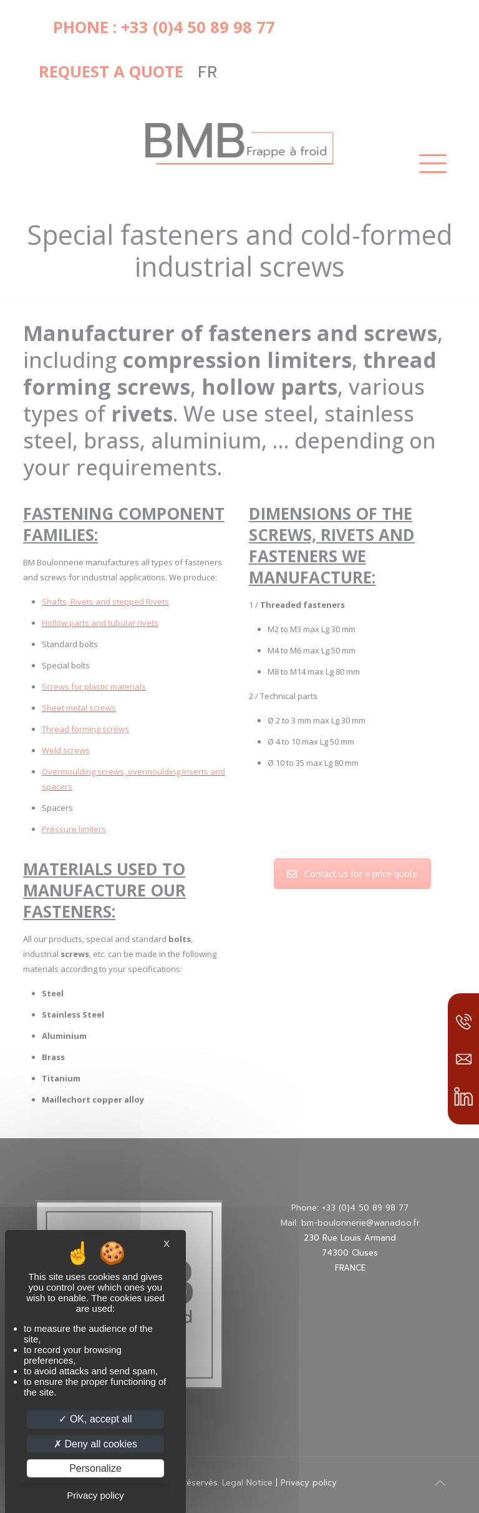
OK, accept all (95, 1419)
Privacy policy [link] (95, 1495)
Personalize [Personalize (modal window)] (95, 1468)
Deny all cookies (95, 1444)
